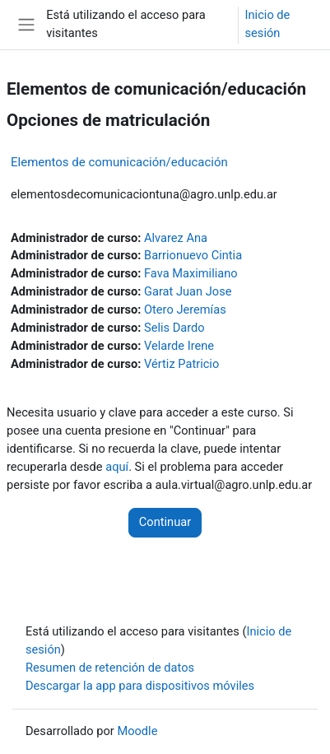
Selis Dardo (174, 327)
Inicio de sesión (267, 23)
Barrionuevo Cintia (193, 255)
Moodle (137, 731)
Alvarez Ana (175, 237)
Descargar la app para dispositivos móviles (140, 685)
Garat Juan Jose (187, 291)
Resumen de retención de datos (110, 667)
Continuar (165, 521)
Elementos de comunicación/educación (119, 162)
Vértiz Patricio (181, 363)
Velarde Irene (179, 345)
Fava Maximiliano (191, 273)
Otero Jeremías (185, 309)
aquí (116, 466)
